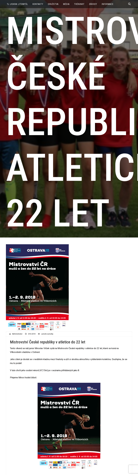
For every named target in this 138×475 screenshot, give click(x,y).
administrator (17, 334)
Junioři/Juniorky (47, 334)
